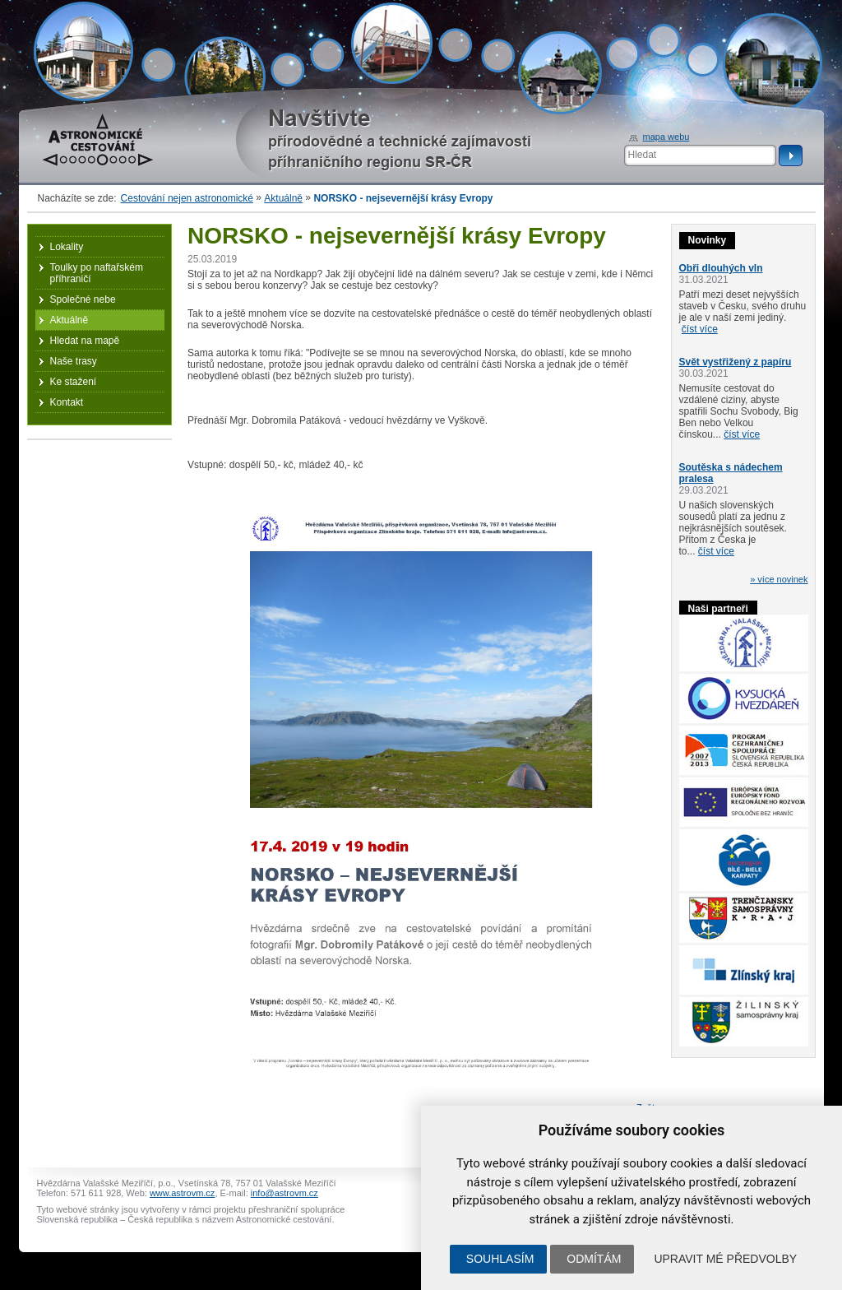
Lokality (67, 247)
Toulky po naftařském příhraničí (96, 273)
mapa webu (666, 137)
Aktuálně (283, 198)
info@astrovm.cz (284, 1193)
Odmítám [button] (594, 1258)
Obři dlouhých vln (721, 268)
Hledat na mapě (85, 340)
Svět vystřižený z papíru (735, 362)
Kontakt (67, 402)
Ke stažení (73, 381)
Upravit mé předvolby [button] (725, 1258)
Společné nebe (83, 299)
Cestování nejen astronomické (187, 198)
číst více (700, 329)
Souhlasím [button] (500, 1258)
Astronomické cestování (98, 140)
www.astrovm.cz (182, 1193)
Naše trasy (73, 361)
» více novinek (778, 579)
